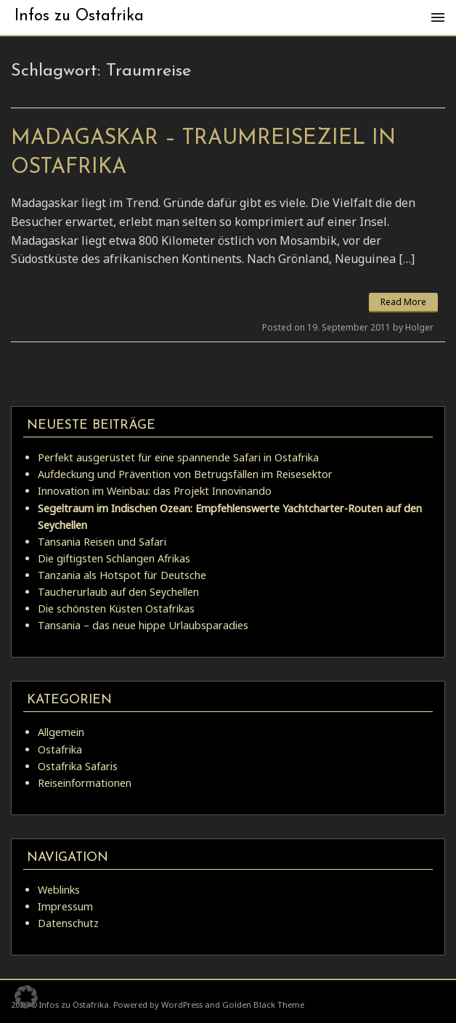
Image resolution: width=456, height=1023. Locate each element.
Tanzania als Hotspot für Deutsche (122, 575)
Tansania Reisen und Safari (102, 542)
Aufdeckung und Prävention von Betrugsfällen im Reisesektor (185, 474)
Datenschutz (68, 923)
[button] (26, 997)
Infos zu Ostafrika (79, 16)
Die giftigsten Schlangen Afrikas (114, 558)
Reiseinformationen (84, 783)
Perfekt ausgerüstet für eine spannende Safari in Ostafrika (178, 457)
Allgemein (61, 732)
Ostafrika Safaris (78, 766)
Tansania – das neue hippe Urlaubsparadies (143, 625)
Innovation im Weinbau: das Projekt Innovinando (155, 491)
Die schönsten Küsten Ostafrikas (116, 608)
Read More (403, 302)
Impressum (65, 906)
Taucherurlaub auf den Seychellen (118, 592)
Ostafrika (60, 749)
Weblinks (59, 890)
